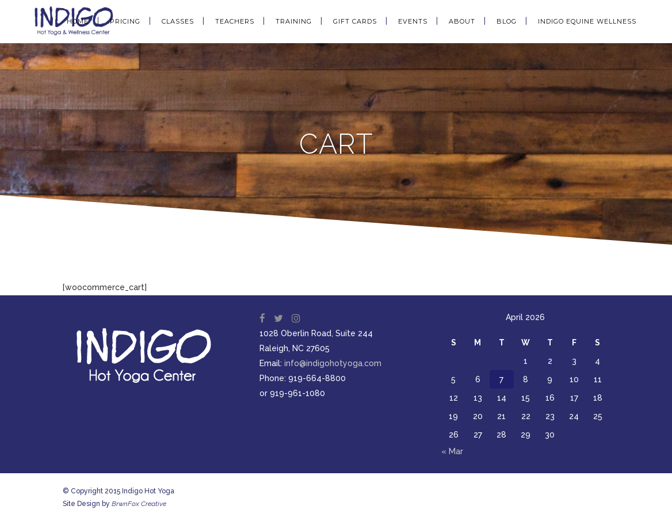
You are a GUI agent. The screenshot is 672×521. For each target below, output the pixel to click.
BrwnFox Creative (139, 504)
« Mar (452, 451)
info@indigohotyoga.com (332, 363)
